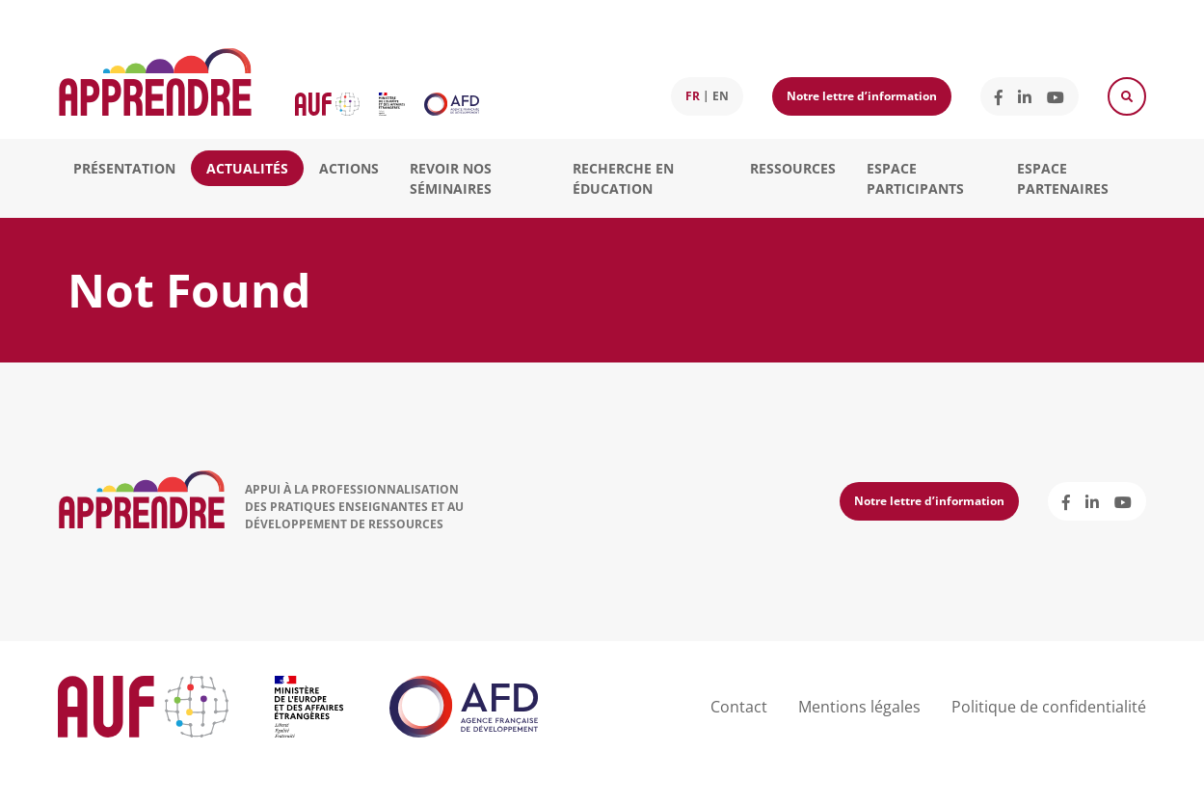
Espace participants (915, 178)
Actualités (247, 168)
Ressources (793, 168)
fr (692, 96)
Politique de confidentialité (1048, 706)
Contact (738, 706)
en (720, 96)
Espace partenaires (1063, 178)
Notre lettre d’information (862, 96)
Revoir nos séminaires (451, 178)
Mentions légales (859, 706)
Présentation (124, 168)
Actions (349, 168)
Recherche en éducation (623, 178)
